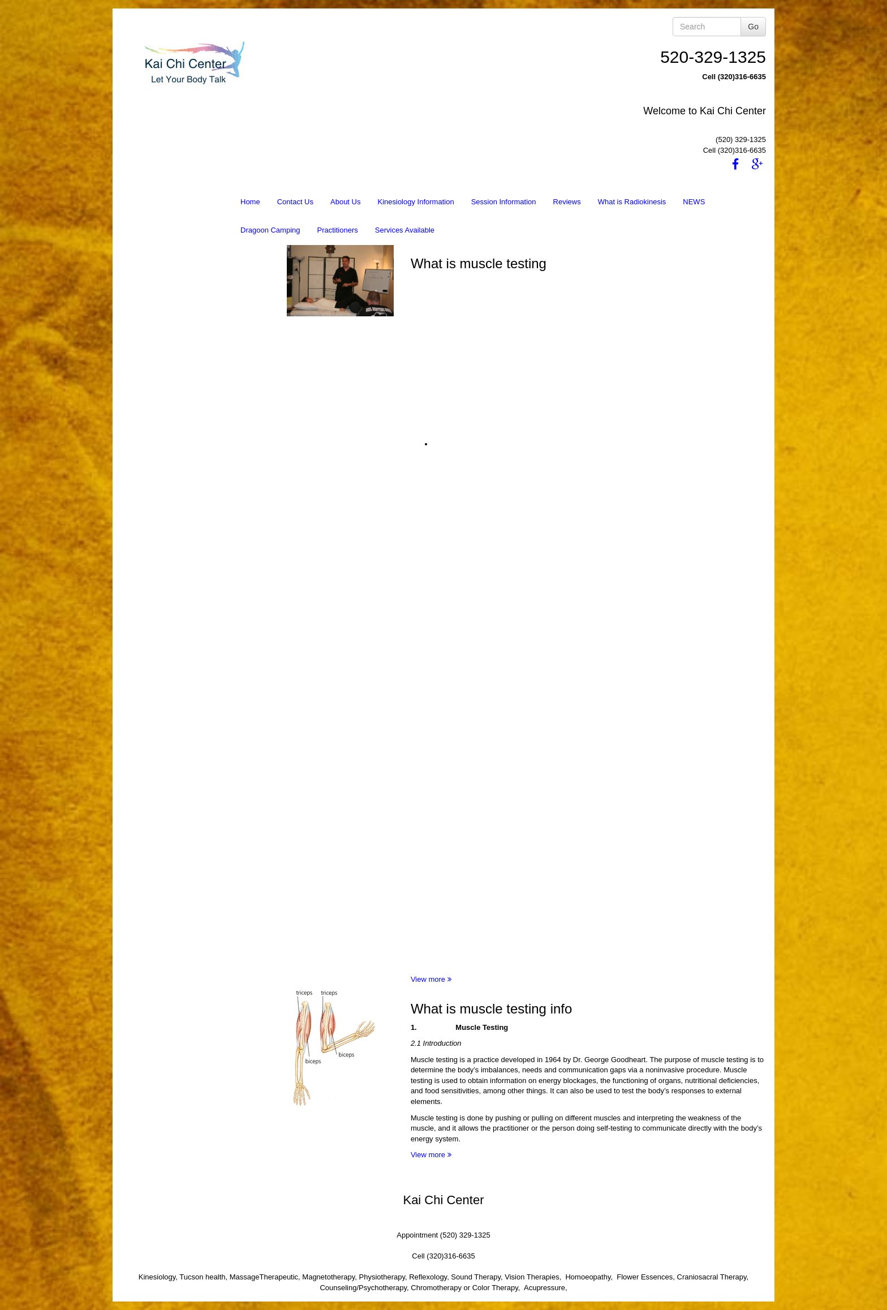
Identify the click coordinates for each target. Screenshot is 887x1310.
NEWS (694, 201)
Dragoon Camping (270, 230)
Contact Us (295, 201)
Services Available (404, 230)
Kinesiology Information (415, 201)
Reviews (567, 201)
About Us (345, 201)
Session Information (503, 201)
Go (753, 26)
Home (250, 201)
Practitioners (337, 230)
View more (431, 979)
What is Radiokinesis (632, 201)
